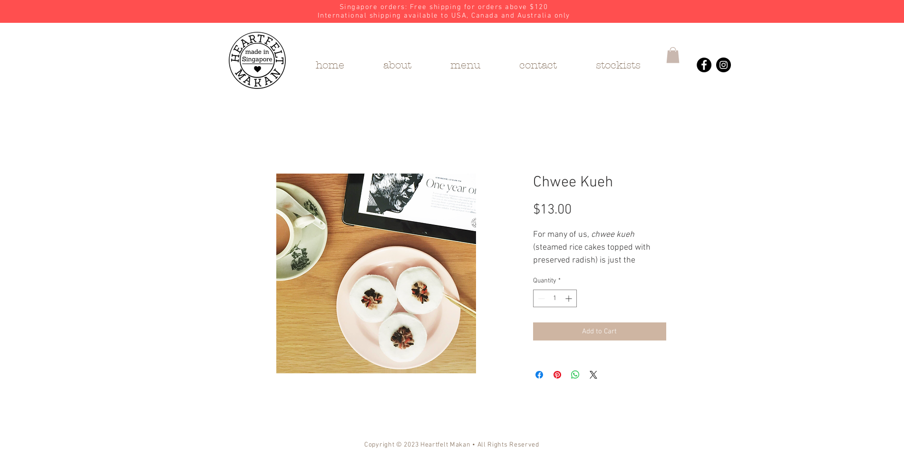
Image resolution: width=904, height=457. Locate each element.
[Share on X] (593, 374)
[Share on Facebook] (539, 374)
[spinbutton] (555, 298)
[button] (673, 55)
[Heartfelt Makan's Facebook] (704, 65)
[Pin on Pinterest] (557, 374)
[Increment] (569, 298)
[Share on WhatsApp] (575, 374)
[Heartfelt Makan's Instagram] (723, 65)
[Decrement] (540, 298)
